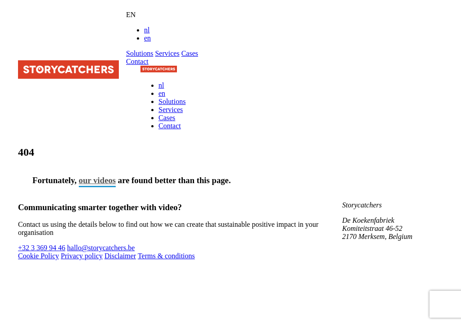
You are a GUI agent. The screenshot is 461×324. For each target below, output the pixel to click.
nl (146, 30)
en (147, 38)
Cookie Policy (38, 256)
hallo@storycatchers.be (101, 248)
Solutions (139, 53)
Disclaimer (120, 256)
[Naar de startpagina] (68, 76)
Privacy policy (82, 256)
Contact (137, 61)
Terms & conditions (166, 256)
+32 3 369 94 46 (41, 248)
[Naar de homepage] (158, 70)
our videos (97, 180)
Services (167, 53)
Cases (189, 53)
